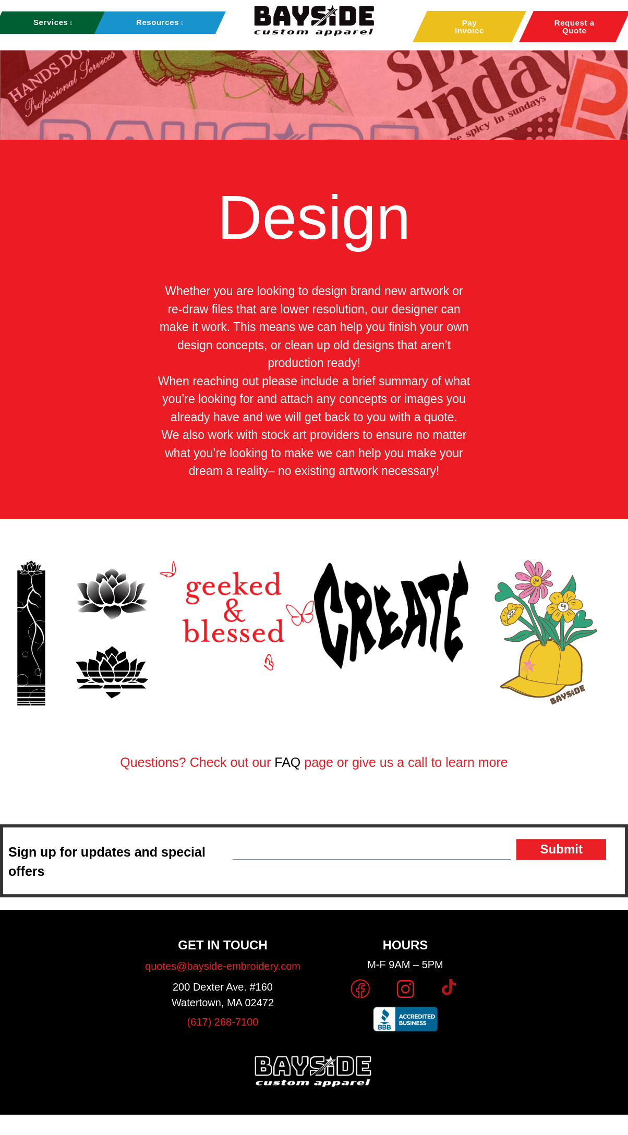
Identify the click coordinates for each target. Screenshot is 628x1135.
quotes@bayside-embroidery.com (222, 966)
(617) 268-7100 (223, 1022)
